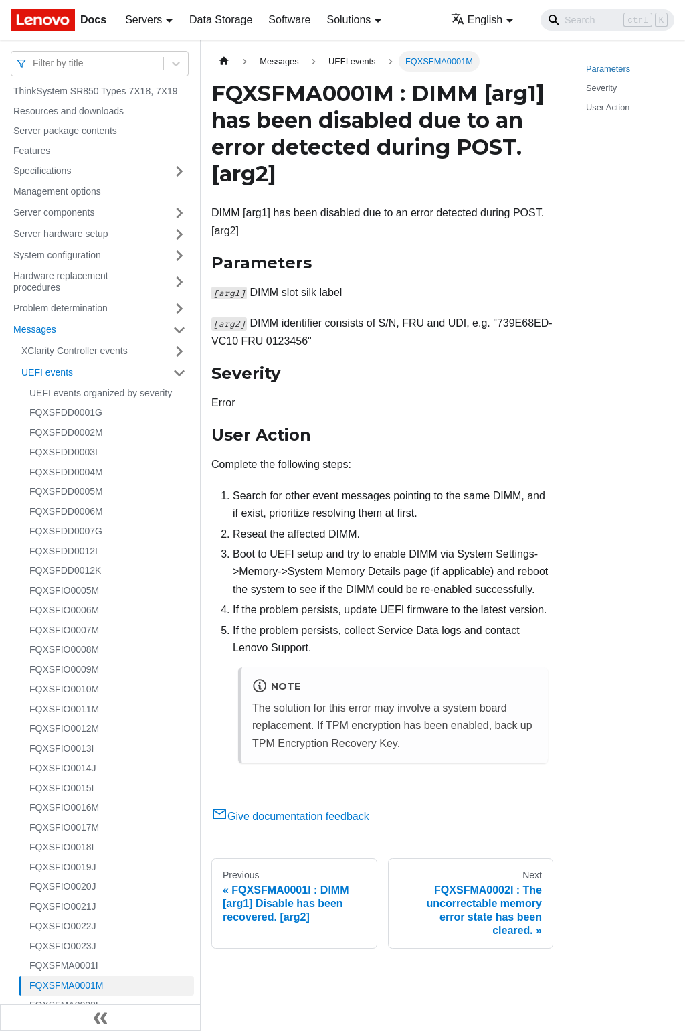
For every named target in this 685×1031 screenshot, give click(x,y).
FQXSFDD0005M (66, 491)
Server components (53, 212)
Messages (34, 329)
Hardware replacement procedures (60, 281)
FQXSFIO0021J (62, 906)
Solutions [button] (348, 19)
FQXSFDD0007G (65, 531)
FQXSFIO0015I (61, 788)
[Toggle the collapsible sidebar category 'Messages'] (179, 330)
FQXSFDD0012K (65, 570)
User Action (607, 107)
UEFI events (47, 372)
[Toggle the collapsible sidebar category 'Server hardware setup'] (179, 234)
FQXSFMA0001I (63, 965)
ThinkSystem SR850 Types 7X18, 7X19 (95, 91)
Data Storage (220, 19)
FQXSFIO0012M (64, 728)
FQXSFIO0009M (64, 669)
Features (31, 150)
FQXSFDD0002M (66, 432)
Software (289, 19)
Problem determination (60, 308)
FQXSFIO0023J (62, 946)
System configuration (57, 255)
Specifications (42, 170)
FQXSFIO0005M (64, 590)
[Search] (607, 20)
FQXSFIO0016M (64, 807)
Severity (601, 88)
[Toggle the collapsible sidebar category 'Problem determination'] (179, 308)
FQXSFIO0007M (64, 630)
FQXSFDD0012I (63, 551)
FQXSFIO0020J (62, 886)
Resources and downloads (68, 111)
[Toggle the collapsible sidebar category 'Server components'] (179, 213)
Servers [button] (143, 19)
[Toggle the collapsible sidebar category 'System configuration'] (179, 255)
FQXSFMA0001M (66, 985)
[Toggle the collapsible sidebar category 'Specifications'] (179, 171)
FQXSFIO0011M (64, 709)
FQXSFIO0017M (64, 827)
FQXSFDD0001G (65, 412)
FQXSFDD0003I (63, 452)
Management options (57, 191)
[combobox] (34, 63)
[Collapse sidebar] (100, 1017)
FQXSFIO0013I (61, 748)
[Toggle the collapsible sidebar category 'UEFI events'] (179, 373)
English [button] (476, 19)
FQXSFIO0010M (64, 689)
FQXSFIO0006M (64, 610)
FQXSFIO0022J (62, 926)
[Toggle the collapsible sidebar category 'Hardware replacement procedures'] (179, 282)
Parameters (608, 69)
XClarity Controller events (74, 350)
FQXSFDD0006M (66, 511)
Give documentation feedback (290, 816)
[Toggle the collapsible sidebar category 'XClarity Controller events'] (179, 351)
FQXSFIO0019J (62, 867)
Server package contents (65, 130)
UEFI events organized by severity (100, 393)
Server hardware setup (60, 233)
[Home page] (224, 61)
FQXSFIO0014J (62, 768)
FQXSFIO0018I (61, 847)
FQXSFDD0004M (66, 472)
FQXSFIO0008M (64, 649)
